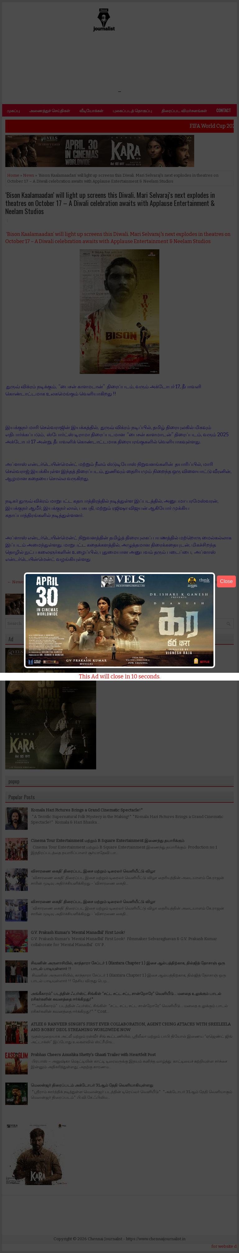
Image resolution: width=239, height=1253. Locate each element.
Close (226, 581)
